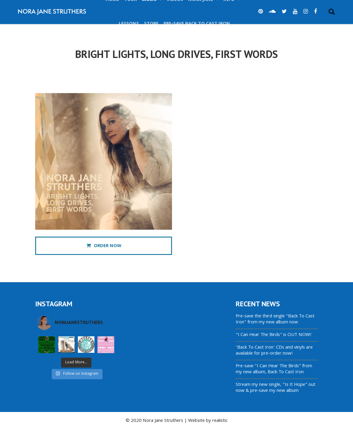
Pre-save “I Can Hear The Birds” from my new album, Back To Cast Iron (274, 369)
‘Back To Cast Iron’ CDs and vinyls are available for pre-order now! (274, 351)
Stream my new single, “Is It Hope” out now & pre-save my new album (275, 388)
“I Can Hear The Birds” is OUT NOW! (274, 335)
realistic (220, 421)
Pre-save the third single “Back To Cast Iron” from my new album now (275, 319)
